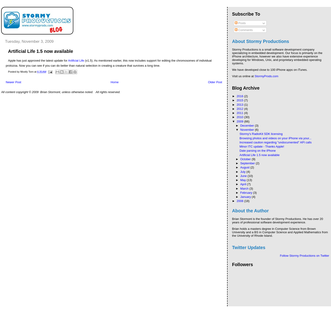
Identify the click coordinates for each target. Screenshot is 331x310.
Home (115, 82)
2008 (240, 201)
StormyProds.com (266, 76)
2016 (240, 96)
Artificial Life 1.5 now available (260, 155)
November (247, 129)
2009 (240, 121)
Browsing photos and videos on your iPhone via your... (275, 138)
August (245, 167)
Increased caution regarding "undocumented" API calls (275, 142)
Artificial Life (76, 60)
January (246, 197)
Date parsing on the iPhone (258, 150)
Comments (244, 30)
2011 (240, 113)
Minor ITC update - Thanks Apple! (262, 146)
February (246, 192)
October (246, 159)
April (243, 184)
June (244, 176)
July (243, 171)
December (247, 125)
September (248, 163)
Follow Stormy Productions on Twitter (304, 255)
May (243, 180)
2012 (240, 109)
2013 (240, 104)
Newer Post (13, 82)
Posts (240, 23)
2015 (240, 100)
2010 (240, 117)
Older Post (215, 82)
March (244, 188)
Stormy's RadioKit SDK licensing (261, 134)
